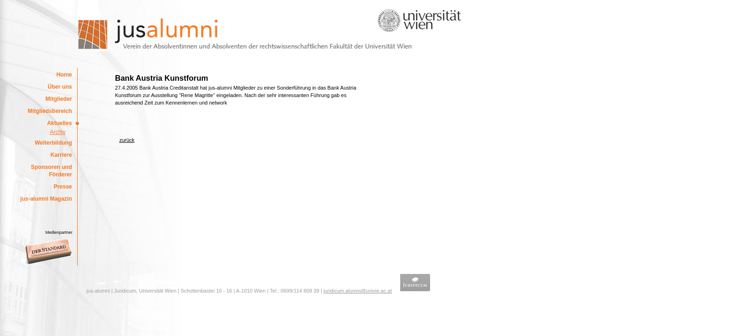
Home (64, 74)
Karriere (61, 155)
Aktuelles (59, 123)
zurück (126, 140)
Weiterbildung (53, 143)
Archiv (57, 132)
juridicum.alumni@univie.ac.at (357, 291)
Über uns (60, 87)
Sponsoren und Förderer (51, 171)
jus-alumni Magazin (46, 199)
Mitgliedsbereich (50, 111)
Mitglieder (58, 99)
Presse (63, 186)
